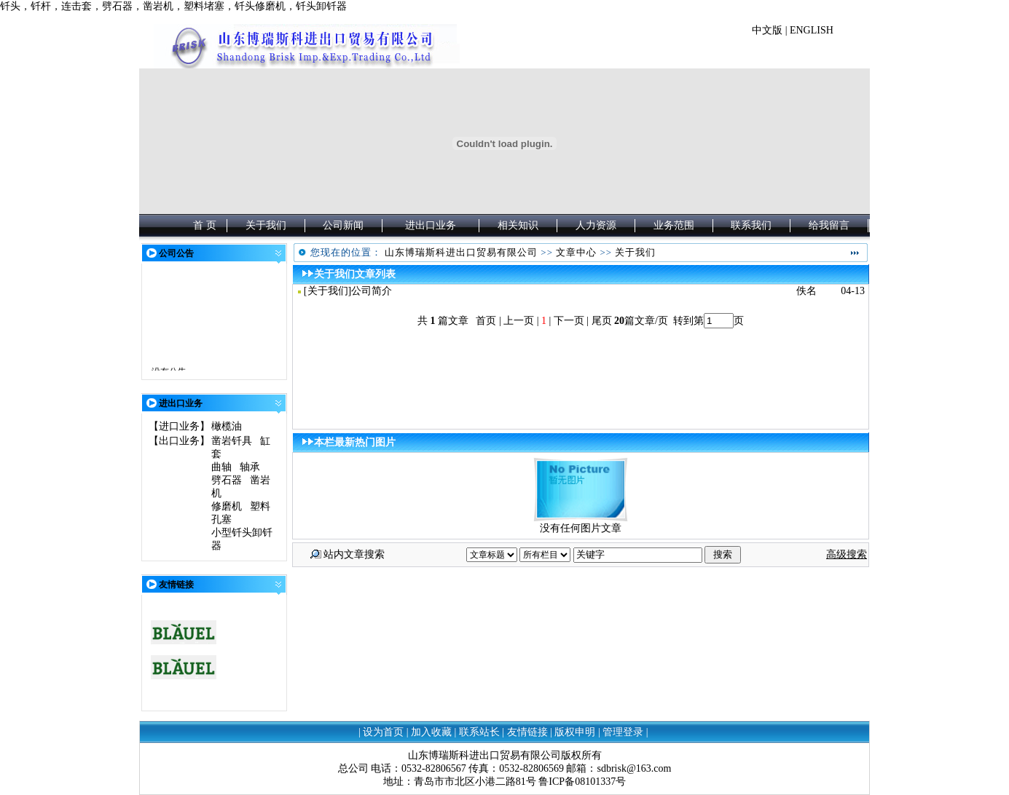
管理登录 (622, 732)
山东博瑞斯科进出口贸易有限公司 (461, 252)
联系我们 (751, 225)
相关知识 (518, 225)
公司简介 (371, 290)
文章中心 (576, 252)
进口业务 (179, 426)
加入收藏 (431, 732)
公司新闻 (343, 225)
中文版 (767, 30)
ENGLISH (811, 30)
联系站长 (479, 732)
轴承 (250, 467)
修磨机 (226, 506)
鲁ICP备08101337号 (582, 781)
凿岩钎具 (231, 440)
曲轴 (221, 467)
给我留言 (829, 225)
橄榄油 (226, 426)
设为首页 (383, 732)
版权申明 (574, 732)
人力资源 (596, 225)
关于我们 (266, 225)
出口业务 (179, 440)
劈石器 (226, 480)
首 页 (204, 225)
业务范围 (673, 225)
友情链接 (527, 732)
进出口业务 (430, 225)
